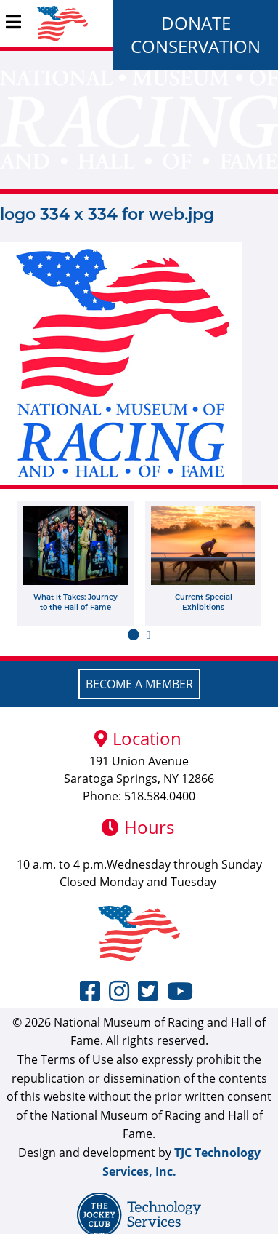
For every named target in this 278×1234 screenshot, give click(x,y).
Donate (196, 23)
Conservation (196, 46)
